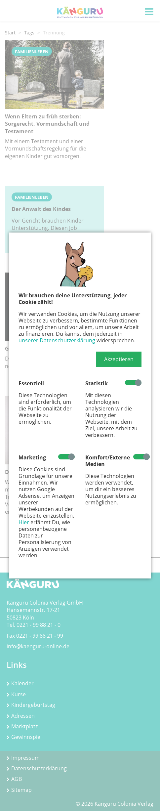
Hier (24, 522)
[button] (118, 359)
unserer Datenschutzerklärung (57, 340)
